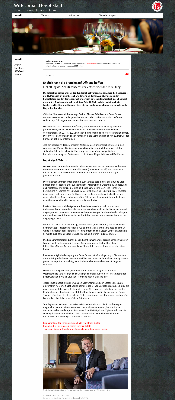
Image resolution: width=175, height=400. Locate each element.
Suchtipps (19, 68)
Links (54, 10)
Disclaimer (43, 10)
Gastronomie (55, 396)
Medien (18, 74)
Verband (45, 15)
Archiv (17, 64)
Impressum (30, 10)
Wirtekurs (74, 15)
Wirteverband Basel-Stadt (38, 5)
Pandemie (65, 396)
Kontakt (17, 10)
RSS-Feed (19, 71)
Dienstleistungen (107, 15)
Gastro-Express (91, 64)
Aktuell (18, 15)
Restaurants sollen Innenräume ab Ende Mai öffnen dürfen (71, 323)
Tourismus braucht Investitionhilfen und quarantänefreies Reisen (75, 329)
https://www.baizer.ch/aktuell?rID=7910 (72, 398)
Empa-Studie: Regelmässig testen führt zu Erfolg (67, 326)
